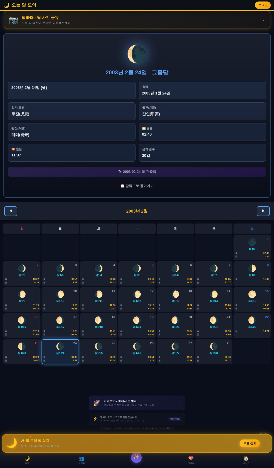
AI (138, 445)
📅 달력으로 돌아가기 (137, 188)
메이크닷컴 (106, 446)
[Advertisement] (137, 398)
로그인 (262, 5)
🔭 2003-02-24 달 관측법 (137, 172)
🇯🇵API (169, 445)
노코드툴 (129, 446)
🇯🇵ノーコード (157, 446)
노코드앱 (118, 446)
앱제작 (145, 446)
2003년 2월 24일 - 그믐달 (137, 73)
